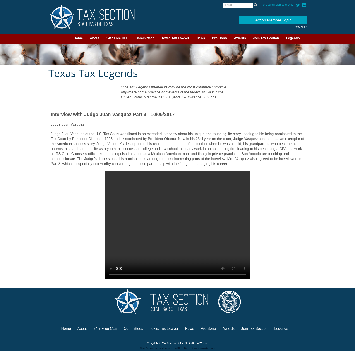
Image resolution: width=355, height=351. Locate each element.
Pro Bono (219, 38)
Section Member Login (273, 20)
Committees (144, 38)
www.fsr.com (207, 348)
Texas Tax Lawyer (175, 38)
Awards (240, 38)
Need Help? (301, 27)
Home (78, 38)
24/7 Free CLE (117, 38)
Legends (293, 38)
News (200, 38)
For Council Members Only (277, 4)
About (94, 38)
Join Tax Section (266, 38)
